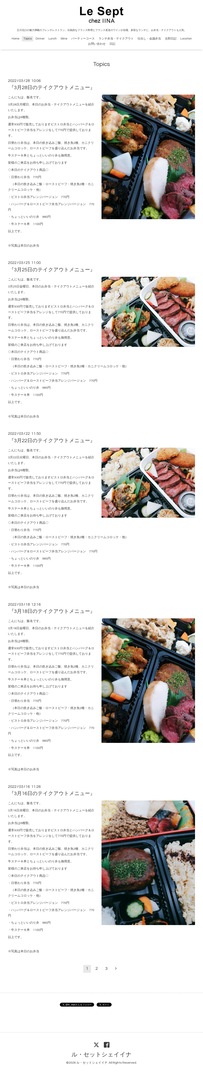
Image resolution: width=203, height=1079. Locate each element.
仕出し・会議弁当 (149, 38)
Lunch (53, 38)
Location (186, 38)
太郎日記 (171, 38)
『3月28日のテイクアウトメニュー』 (52, 87)
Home (15, 38)
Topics (27, 38)
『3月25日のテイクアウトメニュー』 (52, 269)
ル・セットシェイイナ (101, 1055)
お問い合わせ (97, 43)
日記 (112, 43)
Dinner (40, 38)
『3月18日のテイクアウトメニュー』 (52, 611)
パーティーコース (83, 38)
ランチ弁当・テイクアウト (116, 38)
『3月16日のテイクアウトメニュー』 (52, 793)
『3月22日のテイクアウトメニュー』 (52, 440)
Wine (64, 38)
